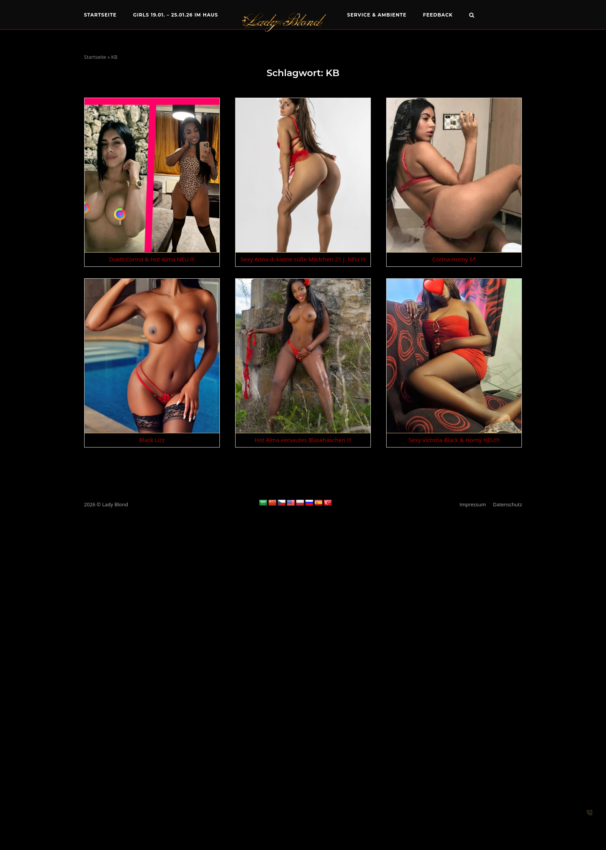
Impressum (473, 504)
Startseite (100, 15)
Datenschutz (507, 504)
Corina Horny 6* (454, 259)
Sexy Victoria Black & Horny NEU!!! (454, 440)
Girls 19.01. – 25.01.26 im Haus (175, 15)
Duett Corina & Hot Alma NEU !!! (152, 259)
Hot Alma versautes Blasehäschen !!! (302, 440)
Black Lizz (151, 440)
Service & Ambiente (377, 15)
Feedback (438, 15)
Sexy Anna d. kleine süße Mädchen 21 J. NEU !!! (303, 259)
